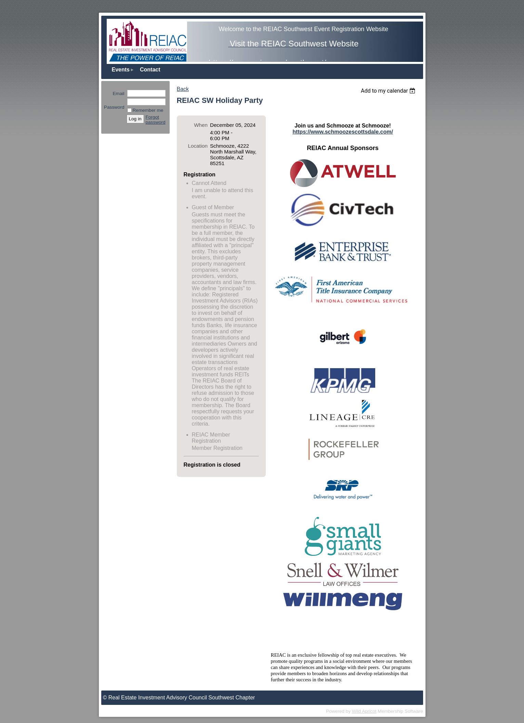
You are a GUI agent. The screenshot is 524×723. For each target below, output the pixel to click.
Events (121, 69)
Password (114, 104)
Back (183, 89)
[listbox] (389, 90)
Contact (150, 69)
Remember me (148, 110)
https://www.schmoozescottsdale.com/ (342, 132)
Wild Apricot (364, 711)
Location (198, 146)
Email (116, 93)
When (201, 125)
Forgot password (156, 120)
